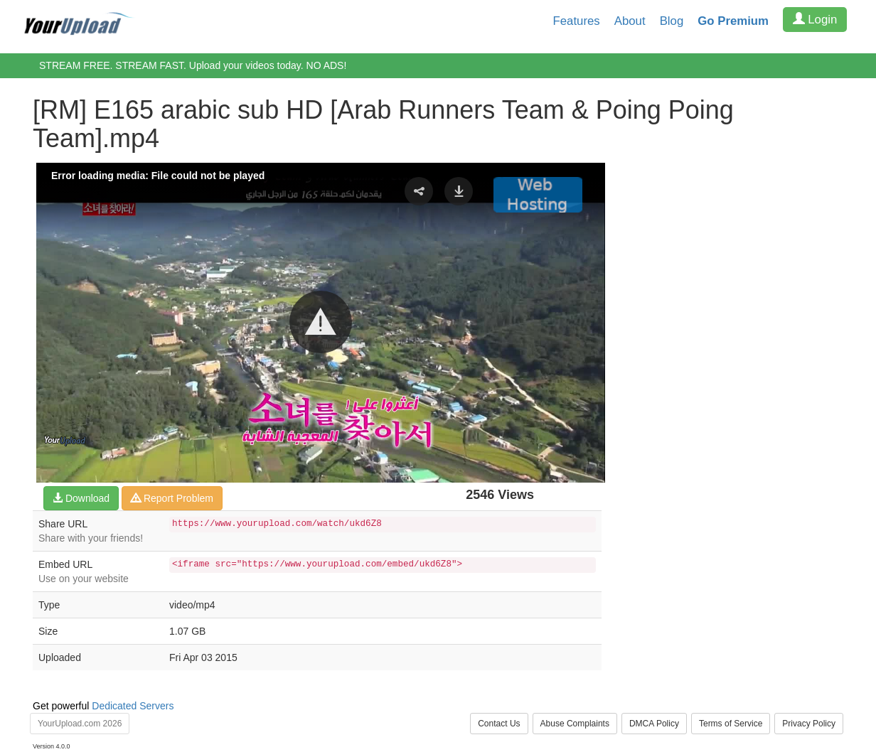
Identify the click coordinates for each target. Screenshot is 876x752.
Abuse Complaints (574, 724)
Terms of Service (730, 724)
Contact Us (499, 724)
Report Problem (172, 498)
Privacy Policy (808, 724)
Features (576, 21)
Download (81, 498)
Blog (672, 21)
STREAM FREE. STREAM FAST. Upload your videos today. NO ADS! (192, 65)
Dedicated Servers (132, 705)
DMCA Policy (654, 724)
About (630, 21)
